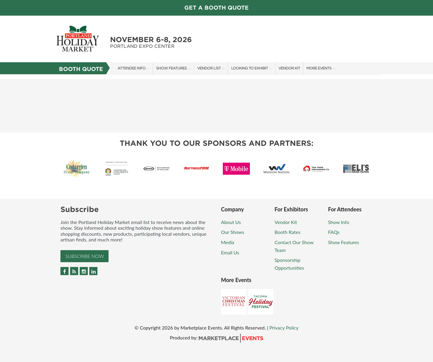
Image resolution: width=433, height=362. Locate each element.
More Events (318, 68)
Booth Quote (81, 69)
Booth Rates (287, 232)
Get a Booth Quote (216, 8)
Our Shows (232, 232)
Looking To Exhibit (249, 68)
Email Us (230, 252)
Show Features (171, 68)
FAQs (333, 232)
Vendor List (209, 68)
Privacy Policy (284, 327)
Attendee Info (132, 68)
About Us (231, 222)
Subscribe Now (84, 256)
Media (227, 242)
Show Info (338, 222)
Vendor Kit (289, 68)
